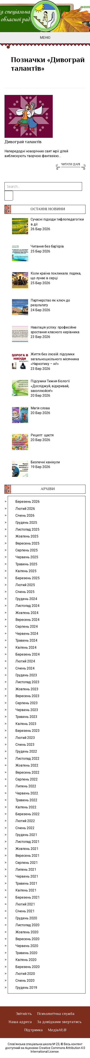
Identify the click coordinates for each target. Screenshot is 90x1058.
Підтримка (33, 1030)
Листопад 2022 (27, 758)
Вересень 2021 (27, 856)
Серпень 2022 (26, 779)
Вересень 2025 (27, 543)
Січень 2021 (24, 911)
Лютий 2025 (25, 585)
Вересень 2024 (27, 620)
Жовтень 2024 (26, 613)
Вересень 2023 (27, 696)
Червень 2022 (26, 793)
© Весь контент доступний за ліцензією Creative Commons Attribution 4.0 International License (45, 1047)
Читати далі (70, 164)
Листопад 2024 (27, 606)
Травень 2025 (26, 564)
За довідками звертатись (59, 1022)
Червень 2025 (26, 557)
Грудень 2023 (26, 675)
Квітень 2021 (25, 890)
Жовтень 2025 (26, 536)
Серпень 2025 (26, 550)
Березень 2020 (27, 967)
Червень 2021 (26, 876)
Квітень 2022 (25, 807)
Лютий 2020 (25, 974)
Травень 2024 (26, 640)
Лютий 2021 (25, 904)
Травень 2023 (26, 717)
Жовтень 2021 (26, 849)
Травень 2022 (26, 800)
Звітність (24, 1014)
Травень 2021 (26, 883)
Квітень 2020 (25, 960)
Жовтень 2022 (26, 765)
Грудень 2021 (26, 835)
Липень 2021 (25, 869)
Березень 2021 (27, 897)
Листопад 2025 (27, 529)
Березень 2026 (27, 502)
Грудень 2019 (26, 988)
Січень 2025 (24, 592)
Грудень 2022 (26, 751)
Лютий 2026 (25, 509)
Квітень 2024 (25, 647)
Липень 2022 (25, 786)
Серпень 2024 (26, 626)
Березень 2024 (27, 654)
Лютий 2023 (25, 738)
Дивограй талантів (23, 142)
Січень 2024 (24, 668)
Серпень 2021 (26, 863)
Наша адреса (20, 1022)
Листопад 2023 (27, 682)
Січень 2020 (24, 980)
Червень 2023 (26, 710)
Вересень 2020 (27, 939)
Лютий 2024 (25, 661)
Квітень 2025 (25, 571)
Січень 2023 (24, 745)
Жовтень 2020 (26, 932)
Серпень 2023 (26, 703)
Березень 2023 (27, 731)
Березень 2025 (27, 578)
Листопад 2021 (27, 842)
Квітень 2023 (25, 724)
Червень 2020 (26, 946)
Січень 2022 (24, 828)
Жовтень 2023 (26, 689)
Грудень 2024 (26, 599)
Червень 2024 (26, 634)
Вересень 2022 (27, 772)
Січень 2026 (24, 515)
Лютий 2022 (25, 821)
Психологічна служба (55, 1014)
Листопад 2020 (27, 925)
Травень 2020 (26, 953)
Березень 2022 (27, 814)
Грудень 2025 (26, 523)
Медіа (57, 1030)
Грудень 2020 (26, 918)
